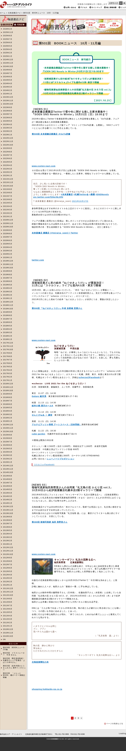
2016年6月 (7, 404)
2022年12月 (8, 138)
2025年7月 (7, 39)
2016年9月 (7, 394)
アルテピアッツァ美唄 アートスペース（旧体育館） (56, 424)
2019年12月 (8, 261)
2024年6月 (7, 77)
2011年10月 (8, 595)
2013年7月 (7, 524)
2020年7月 (7, 237)
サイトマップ (97, 7)
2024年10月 (8, 66)
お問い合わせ (71, 7)
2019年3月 (7, 292)
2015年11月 (8, 428)
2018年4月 (7, 329)
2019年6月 (7, 281)
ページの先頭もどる (114, 724)
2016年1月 (7, 421)
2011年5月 (7, 612)
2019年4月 (7, 288)
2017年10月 (8, 350)
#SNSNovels (102, 194)
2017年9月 (7, 353)
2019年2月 (7, 295)
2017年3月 (7, 373)
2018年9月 (7, 312)
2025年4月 (7, 49)
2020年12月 (8, 220)
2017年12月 (8, 343)
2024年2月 (7, 90)
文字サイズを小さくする (121, 3)
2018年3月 (7, 332)
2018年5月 (7, 326)
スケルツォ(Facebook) (44, 465)
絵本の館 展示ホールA (42, 406)
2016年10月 (8, 391)
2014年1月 (7, 503)
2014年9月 (7, 476)
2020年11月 (8, 223)
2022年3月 (7, 169)
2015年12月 (8, 425)
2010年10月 (8, 636)
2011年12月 (8, 588)
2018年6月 (7, 322)
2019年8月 (7, 275)
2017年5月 (7, 367)
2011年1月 (7, 626)
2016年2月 (7, 418)
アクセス (84, 7)
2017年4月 (7, 370)
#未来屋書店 (67, 194)
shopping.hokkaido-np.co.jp (47, 689)
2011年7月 (7, 606)
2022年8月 (7, 152)
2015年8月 (7, 438)
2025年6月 (7, 43)
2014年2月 (7, 500)
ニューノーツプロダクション (60, 459)
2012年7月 (7, 565)
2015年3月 (7, 455)
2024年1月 (7, 94)
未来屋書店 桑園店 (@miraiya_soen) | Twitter (55, 233)
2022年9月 (7, 148)
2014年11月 (8, 469)
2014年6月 (7, 486)
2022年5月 (7, 162)
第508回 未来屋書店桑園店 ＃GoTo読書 (51, 134)
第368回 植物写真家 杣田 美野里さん (49, 522)
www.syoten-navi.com (43, 166)
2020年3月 (7, 251)
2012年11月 (8, 551)
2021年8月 (7, 193)
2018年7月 (7, 319)
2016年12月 (8, 384)
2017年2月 (7, 377)
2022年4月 (7, 165)
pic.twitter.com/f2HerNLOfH (48, 197)
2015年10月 (8, 431)
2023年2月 (7, 131)
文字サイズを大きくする (124, 3)
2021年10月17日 (80, 201)
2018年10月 (8, 309)
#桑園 (92, 194)
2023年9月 (7, 107)
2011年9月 (7, 599)
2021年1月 (7, 217)
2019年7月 (7, 278)
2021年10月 (8, 186)
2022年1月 (7, 176)
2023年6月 (7, 118)
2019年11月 (8, 264)
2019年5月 (7, 285)
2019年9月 (7, 271)
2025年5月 (7, 46)
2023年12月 (8, 97)
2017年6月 (7, 363)
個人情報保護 (111, 7)
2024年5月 (7, 80)
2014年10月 (8, 472)
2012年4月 (7, 575)
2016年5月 (7, 408)
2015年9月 (7, 435)
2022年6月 (7, 158)
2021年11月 (8, 182)
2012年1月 (7, 585)
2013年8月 (7, 520)
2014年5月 (7, 489)
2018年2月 (7, 336)
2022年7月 (7, 155)
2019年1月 (7, 298)
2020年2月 (7, 254)
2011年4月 (7, 616)
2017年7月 (7, 360)
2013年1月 (7, 544)
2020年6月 (7, 240)
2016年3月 (7, 414)
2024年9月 (7, 70)
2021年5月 (7, 203)
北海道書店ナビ (14, 13)
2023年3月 (7, 128)
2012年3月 (7, 578)
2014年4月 (7, 493)
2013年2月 (7, 541)
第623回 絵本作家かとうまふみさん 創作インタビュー (14, 668)
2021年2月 (7, 213)
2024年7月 (7, 73)
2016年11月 (8, 387)
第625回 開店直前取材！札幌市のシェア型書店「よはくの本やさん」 (14, 660)
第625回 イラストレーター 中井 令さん (14, 654)
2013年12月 (8, 506)
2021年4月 (7, 206)
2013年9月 (7, 517)
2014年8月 (7, 479)
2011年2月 (7, 623)
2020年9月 (7, 230)
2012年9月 (7, 558)
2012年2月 (7, 582)
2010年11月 (8, 633)
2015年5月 (7, 449)
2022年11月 (8, 141)
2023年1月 (7, 135)
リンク (123, 7)
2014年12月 (8, 466)
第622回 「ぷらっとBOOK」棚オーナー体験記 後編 (14, 675)
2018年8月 (7, 315)
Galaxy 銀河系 (39, 396)
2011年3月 (7, 619)
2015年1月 (7, 462)
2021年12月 (8, 179)
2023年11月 (8, 101)
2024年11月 (8, 63)
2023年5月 (7, 121)
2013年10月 (8, 513)
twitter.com (38, 260)
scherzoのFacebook (89, 377)
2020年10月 (8, 227)
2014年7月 (7, 483)
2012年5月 (7, 571)
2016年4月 (7, 411)
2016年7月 (7, 401)
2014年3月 (7, 496)
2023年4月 (7, 124)
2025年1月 (7, 56)
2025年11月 (8, 32)
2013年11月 (8, 510)
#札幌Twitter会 (81, 194)
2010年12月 (8, 629)
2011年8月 (7, 602)
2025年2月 (7, 53)
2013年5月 (7, 530)
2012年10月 (8, 554)
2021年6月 (7, 199)
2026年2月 (7, 29)
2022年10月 (8, 145)
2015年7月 (7, 442)
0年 (4, 639)
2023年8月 (7, 111)
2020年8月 (7, 234)
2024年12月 (8, 60)
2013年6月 (7, 527)
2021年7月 (7, 196)
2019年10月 (8, 268)
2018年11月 (8, 305)
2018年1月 (7, 339)
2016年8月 (7, 397)
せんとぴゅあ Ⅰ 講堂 (42, 415)
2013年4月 (7, 534)
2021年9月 (7, 189)
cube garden (38, 434)
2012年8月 (7, 561)
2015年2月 (7, 459)
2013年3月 (7, 537)
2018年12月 (8, 302)
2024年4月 (7, 83)
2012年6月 (7, 568)
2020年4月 (7, 247)
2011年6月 (7, 609)
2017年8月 (7, 356)
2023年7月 (7, 114)
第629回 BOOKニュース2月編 (14, 648)
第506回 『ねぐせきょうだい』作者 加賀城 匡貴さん (57, 308)
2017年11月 (8, 346)
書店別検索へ (6, 25)
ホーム (3, 13)
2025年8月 (7, 36)
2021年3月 (7, 210)
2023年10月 (8, 104)
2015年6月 (7, 445)
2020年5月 (7, 244)
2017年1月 (7, 380)
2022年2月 (7, 172)
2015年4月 (7, 452)
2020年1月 (7, 257)
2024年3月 (7, 87)
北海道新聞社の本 (40, 662)
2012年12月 (8, 547)
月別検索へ (19, 25)
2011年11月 (8, 592)
